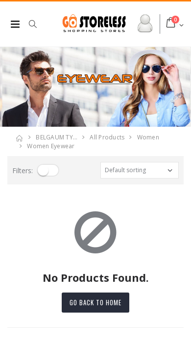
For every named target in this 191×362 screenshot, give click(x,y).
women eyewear (50, 146)
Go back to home (95, 302)
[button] (37, 24)
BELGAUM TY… (56, 137)
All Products (107, 137)
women (148, 137)
